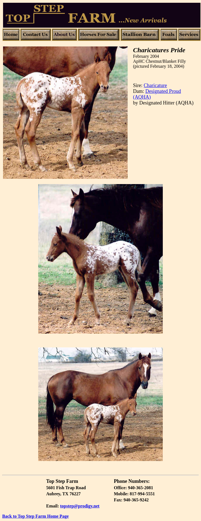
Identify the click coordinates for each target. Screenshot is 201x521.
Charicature (155, 85)
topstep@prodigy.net (79, 506)
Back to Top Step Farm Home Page (35, 516)
